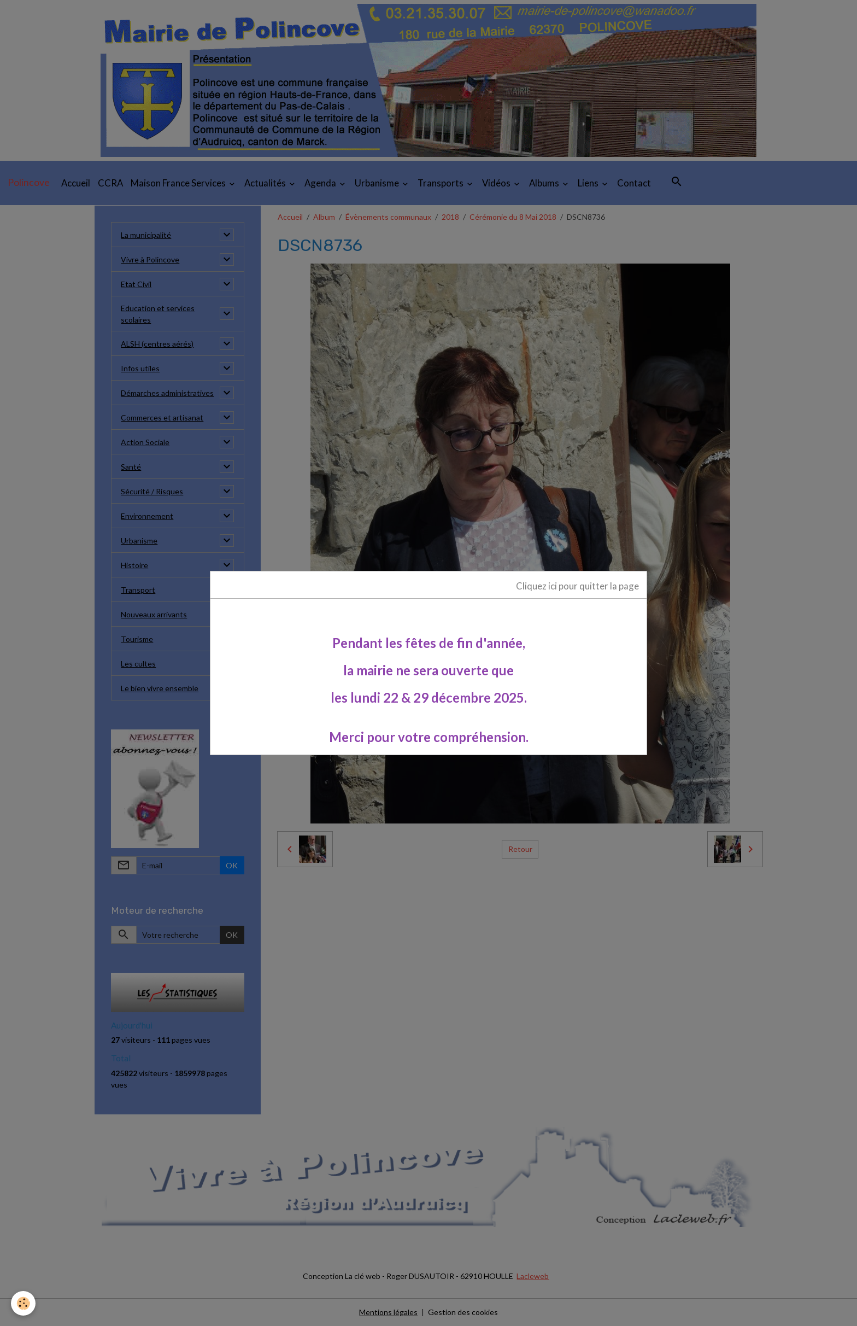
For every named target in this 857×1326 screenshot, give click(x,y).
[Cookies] (23, 1303)
